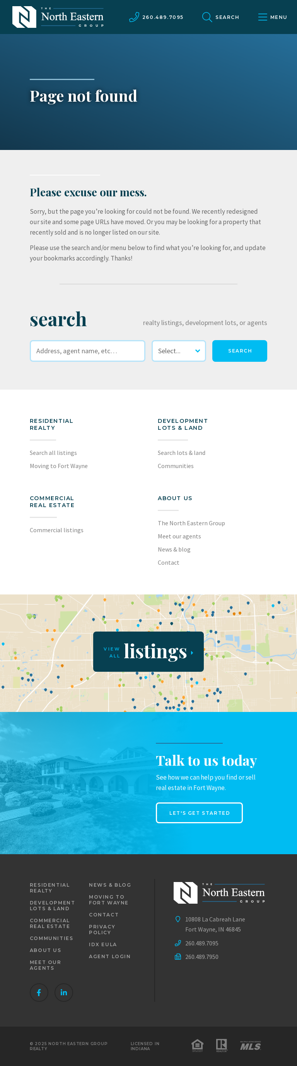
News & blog (174, 549)
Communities (176, 466)
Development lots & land (183, 424)
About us (175, 498)
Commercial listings (57, 530)
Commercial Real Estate (52, 502)
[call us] (156, 17)
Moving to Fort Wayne (59, 466)
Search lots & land (181, 452)
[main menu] (273, 17)
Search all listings (53, 452)
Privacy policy (102, 929)
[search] (239, 351)
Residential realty (52, 424)
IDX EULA (103, 944)
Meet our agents (179, 536)
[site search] (221, 17)
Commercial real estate (50, 923)
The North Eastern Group (191, 523)
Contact (168, 562)
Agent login (110, 956)
